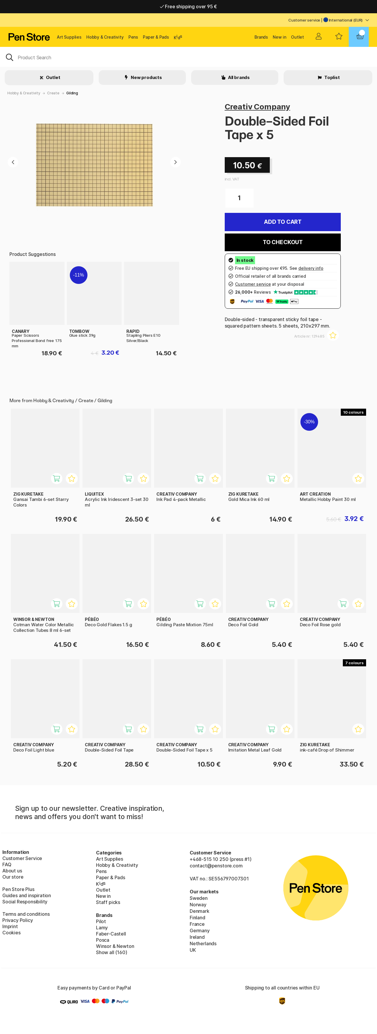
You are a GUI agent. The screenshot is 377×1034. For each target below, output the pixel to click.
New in (279, 37)
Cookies (11, 933)
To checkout (283, 242)
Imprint (10, 926)
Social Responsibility (24, 902)
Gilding (72, 93)
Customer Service (22, 858)
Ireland (197, 937)
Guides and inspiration (26, 895)
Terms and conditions (25, 914)
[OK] (188, 57)
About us (12, 871)
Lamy (102, 928)
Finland (197, 917)
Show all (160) (111, 952)
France (197, 924)
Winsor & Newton (115, 946)
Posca (102, 940)
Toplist (331, 77)
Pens (133, 37)
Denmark (199, 911)
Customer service (304, 20)
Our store (12, 877)
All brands (238, 77)
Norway (198, 905)
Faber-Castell (111, 934)
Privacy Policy (17, 920)
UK (193, 950)
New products (146, 77)
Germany (200, 930)
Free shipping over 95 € (188, 6)
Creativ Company (257, 106)
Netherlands (203, 943)
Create (53, 93)
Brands (261, 37)
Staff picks (108, 902)
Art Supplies (69, 37)
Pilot (101, 921)
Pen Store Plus (18, 889)
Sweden (199, 898)
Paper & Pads (156, 37)
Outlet (297, 37)
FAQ (6, 864)
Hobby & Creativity (105, 37)
